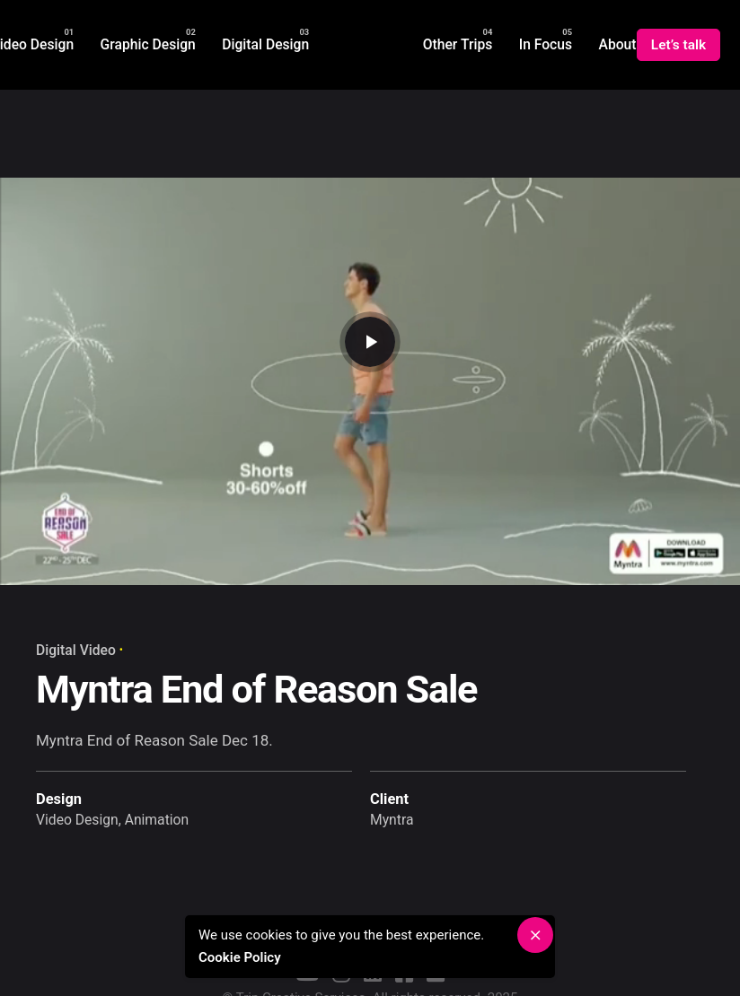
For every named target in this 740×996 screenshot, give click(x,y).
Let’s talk (678, 45)
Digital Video (76, 650)
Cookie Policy (244, 957)
